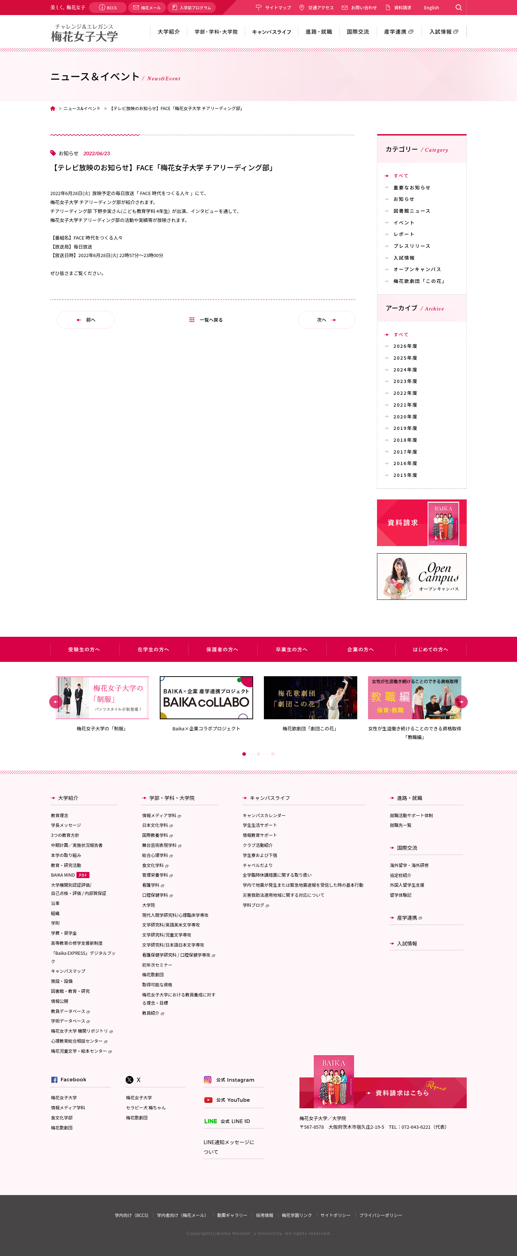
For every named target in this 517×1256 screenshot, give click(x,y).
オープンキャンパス (417, 269)
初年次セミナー (157, 965)
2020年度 (405, 416)
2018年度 (405, 439)
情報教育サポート (260, 835)
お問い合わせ (364, 7)
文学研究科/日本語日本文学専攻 (173, 945)
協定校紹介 (400, 875)
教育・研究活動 (66, 865)
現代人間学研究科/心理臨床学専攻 (175, 915)
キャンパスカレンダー (264, 815)
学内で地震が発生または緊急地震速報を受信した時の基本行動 (303, 885)
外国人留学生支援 (407, 885)
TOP (52, 108)
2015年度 (405, 474)
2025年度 (405, 357)
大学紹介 (68, 797)
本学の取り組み (66, 855)
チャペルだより (258, 865)
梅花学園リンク (297, 1215)
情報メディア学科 (68, 1107)
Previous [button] (55, 701)
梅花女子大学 (64, 1097)
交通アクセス (321, 7)
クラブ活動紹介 (258, 845)
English (431, 7)
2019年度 (405, 428)
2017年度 (405, 451)
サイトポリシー (336, 1215)
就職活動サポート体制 (411, 815)
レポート (404, 234)
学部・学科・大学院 (172, 797)
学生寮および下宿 (260, 855)
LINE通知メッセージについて (229, 1146)
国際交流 (407, 847)
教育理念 (59, 815)
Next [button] (461, 701)
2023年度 (405, 381)
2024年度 (405, 369)
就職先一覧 (400, 825)
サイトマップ (278, 7)
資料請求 (402, 7)
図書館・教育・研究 (70, 991)
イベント (404, 222)
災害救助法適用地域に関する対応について (284, 895)
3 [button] (273, 754)
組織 (55, 913)
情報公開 (59, 1001)
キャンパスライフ (270, 797)
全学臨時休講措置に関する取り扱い (277, 875)
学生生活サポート (260, 825)
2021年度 (405, 404)
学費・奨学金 (64, 933)
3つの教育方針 (65, 835)
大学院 (148, 905)
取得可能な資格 (157, 984)
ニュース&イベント (82, 108)
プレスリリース (412, 245)
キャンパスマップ (68, 971)
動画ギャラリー (232, 1215)
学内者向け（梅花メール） (183, 1215)
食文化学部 (62, 1117)
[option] (102, 704)
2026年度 (405, 345)
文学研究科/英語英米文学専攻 (171, 924)
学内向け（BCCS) (131, 1215)
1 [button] (244, 754)
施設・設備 (62, 981)
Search (459, 7)
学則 (55, 923)
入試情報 (404, 257)
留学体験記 (400, 895)
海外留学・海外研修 (409, 865)
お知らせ (404, 198)
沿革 (55, 903)
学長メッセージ (66, 825)
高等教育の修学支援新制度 (77, 943)
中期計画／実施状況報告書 (77, 845)
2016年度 (405, 463)
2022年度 (405, 392)
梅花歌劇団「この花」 (420, 281)
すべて (401, 175)
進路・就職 (409, 797)
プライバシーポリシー (380, 1215)
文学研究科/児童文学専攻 (166, 935)
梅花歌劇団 (153, 974)
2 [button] (258, 754)
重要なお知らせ (412, 187)
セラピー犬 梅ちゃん (146, 1107)
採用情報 (264, 1215)
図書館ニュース (412, 210)
